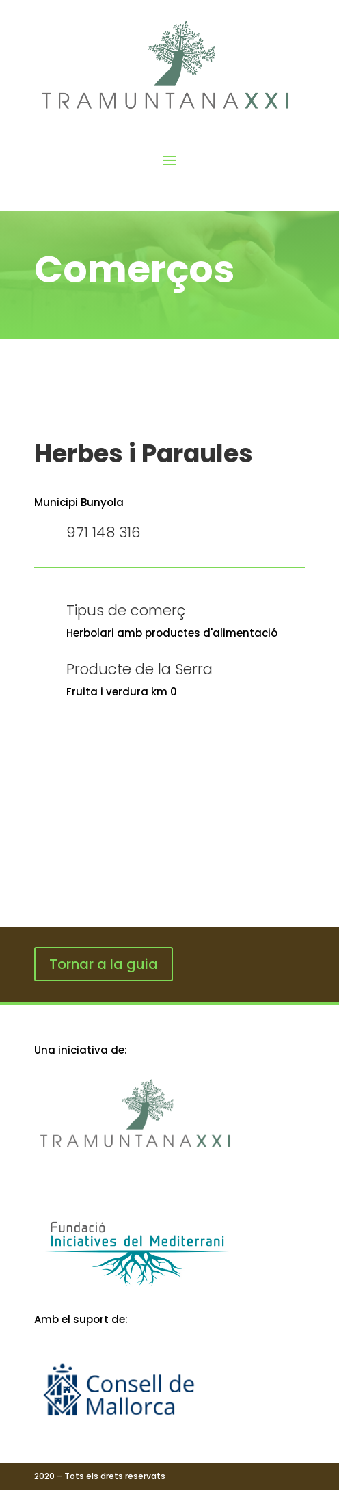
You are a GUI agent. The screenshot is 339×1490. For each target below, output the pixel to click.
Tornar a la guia (103, 964)
